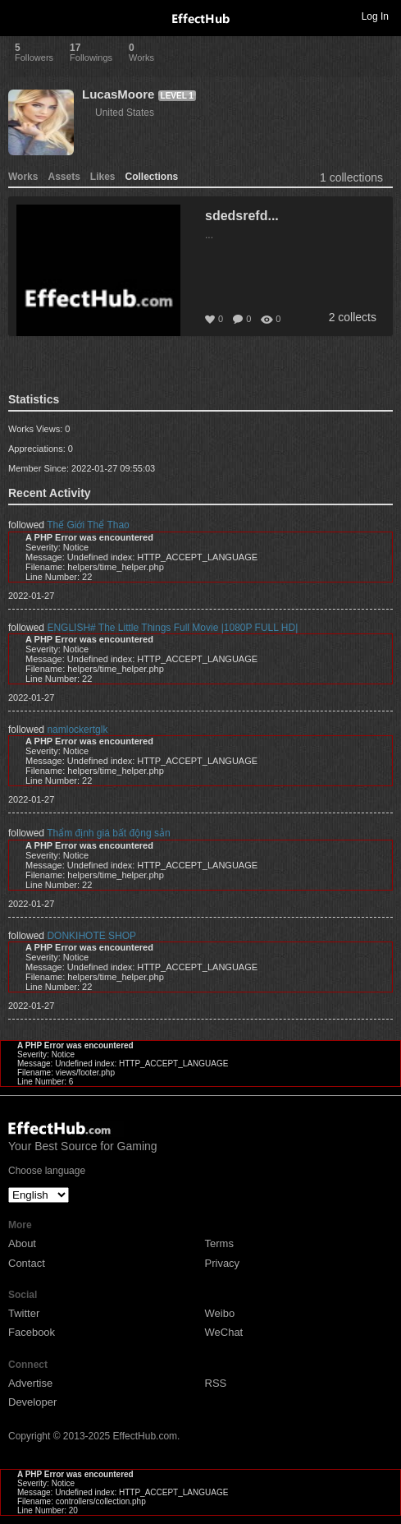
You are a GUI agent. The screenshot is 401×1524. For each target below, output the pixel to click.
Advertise (30, 1383)
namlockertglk (77, 729)
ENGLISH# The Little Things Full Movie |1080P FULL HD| (172, 627)
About (22, 1243)
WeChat (224, 1332)
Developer (32, 1402)
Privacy (222, 1263)
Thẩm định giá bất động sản (108, 833)
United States (124, 112)
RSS (216, 1383)
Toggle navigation (19, 15)
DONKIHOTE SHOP (91, 936)
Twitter (23, 1313)
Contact (26, 1263)
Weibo (220, 1313)
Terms (219, 1243)
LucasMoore (118, 94)
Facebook (31, 1332)
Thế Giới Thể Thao (88, 525)
